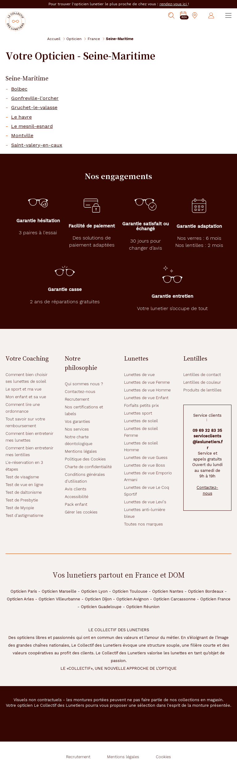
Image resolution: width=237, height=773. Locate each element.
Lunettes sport (138, 413)
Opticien (73, 39)
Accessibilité (76, 496)
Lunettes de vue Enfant (146, 397)
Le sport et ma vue (23, 389)
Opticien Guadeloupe (101, 606)
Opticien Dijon (98, 599)
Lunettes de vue (139, 374)
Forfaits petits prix (141, 405)
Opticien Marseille (59, 591)
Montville (22, 135)
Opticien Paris (23, 591)
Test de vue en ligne (24, 484)
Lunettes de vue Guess (146, 457)
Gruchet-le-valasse (34, 107)
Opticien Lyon (94, 591)
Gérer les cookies (81, 512)
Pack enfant (76, 504)
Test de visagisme (22, 477)
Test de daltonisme (24, 492)
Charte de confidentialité (88, 466)
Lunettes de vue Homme (147, 390)
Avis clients (75, 489)
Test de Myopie (20, 507)
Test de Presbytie (22, 500)
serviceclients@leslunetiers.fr (207, 442)
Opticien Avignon (132, 599)
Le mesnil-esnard (32, 126)
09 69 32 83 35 (207, 430)
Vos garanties (77, 421)
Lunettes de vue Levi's (145, 502)
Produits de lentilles (202, 390)
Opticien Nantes (167, 591)
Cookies (163, 757)
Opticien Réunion (143, 606)
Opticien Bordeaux (205, 591)
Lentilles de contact (202, 374)
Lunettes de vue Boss (144, 465)
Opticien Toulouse (130, 591)
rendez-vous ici (174, 4)
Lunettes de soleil (141, 421)
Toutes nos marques (143, 524)
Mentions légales (81, 451)
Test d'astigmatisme (24, 515)
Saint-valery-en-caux (36, 145)
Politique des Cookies (85, 459)
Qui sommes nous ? (84, 384)
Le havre (21, 117)
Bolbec (19, 89)
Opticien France (215, 599)
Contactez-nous (80, 391)
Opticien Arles (20, 599)
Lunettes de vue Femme (147, 382)
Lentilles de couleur (202, 382)
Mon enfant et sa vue (26, 397)
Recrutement (77, 399)
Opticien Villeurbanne (59, 599)
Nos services (77, 429)
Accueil (53, 39)
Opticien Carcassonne (174, 599)
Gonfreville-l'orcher (35, 98)
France (94, 39)
